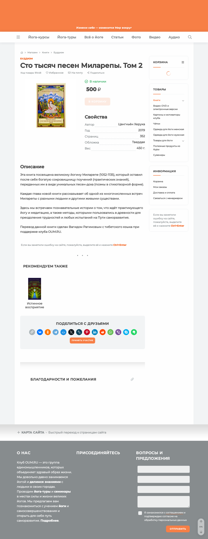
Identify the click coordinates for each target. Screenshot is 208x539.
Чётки (156, 123)
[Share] (95, 72)
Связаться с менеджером (167, 198)
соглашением (174, 512)
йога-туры (42, 491)
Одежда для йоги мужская (168, 134)
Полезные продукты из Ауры (166, 148)
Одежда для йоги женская (168, 129)
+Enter (119, 244)
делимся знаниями (45, 482)
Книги (156, 100)
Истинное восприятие (34, 305)
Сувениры (159, 155)
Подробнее (49, 520)
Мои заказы (160, 187)
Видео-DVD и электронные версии (165, 107)
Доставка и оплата (164, 192)
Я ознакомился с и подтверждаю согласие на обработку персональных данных (165, 516)
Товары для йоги (163, 140)
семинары (62, 491)
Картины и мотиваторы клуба (166, 116)
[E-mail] (75, 72)
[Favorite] (55, 72)
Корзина (158, 181)
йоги (62, 506)
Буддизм (26, 58)
